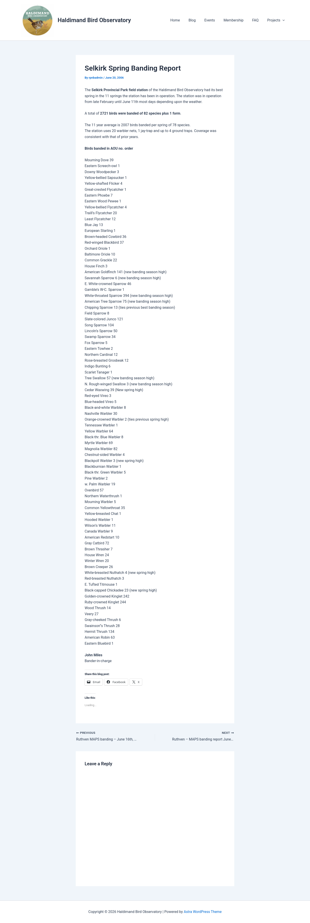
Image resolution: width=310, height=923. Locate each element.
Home (183, 20)
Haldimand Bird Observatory (94, 20)
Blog (198, 20)
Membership (237, 20)
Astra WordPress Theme (202, 912)
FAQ (257, 20)
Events (214, 20)
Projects (276, 20)
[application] (283, 20)
